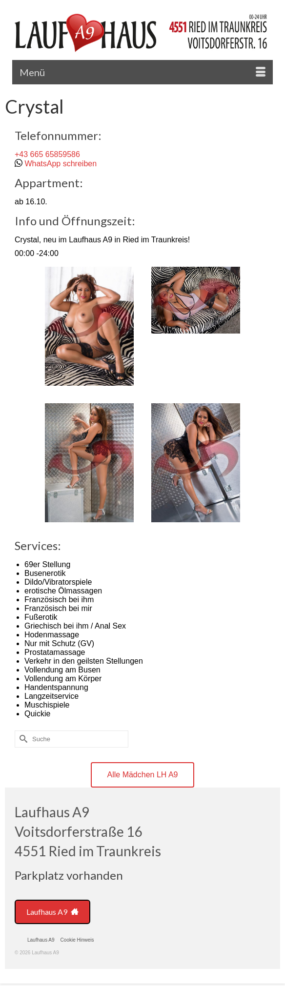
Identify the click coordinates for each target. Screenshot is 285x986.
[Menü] (142, 72)
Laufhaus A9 (52, 911)
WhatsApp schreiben (60, 163)
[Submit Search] (22, 739)
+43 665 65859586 (47, 154)
